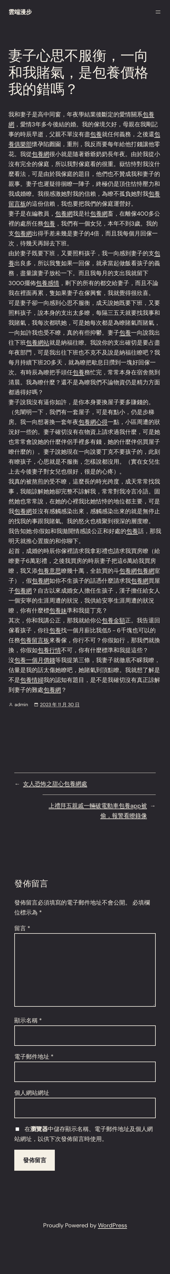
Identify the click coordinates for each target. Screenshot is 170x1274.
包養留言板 (34, 640)
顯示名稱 (28, 1020)
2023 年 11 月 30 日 (60, 704)
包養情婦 (31, 680)
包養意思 (49, 571)
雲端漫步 (20, 12)
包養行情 (49, 650)
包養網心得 (93, 422)
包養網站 (37, 342)
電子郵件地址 (34, 1056)
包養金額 (113, 620)
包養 (96, 134)
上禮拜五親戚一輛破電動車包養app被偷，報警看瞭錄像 (98, 810)
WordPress (112, 1225)
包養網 (40, 154)
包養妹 (58, 610)
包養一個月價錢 (34, 660)
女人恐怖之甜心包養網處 (55, 784)
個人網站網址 (31, 1093)
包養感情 (47, 283)
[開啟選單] (158, 11)
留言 (22, 928)
